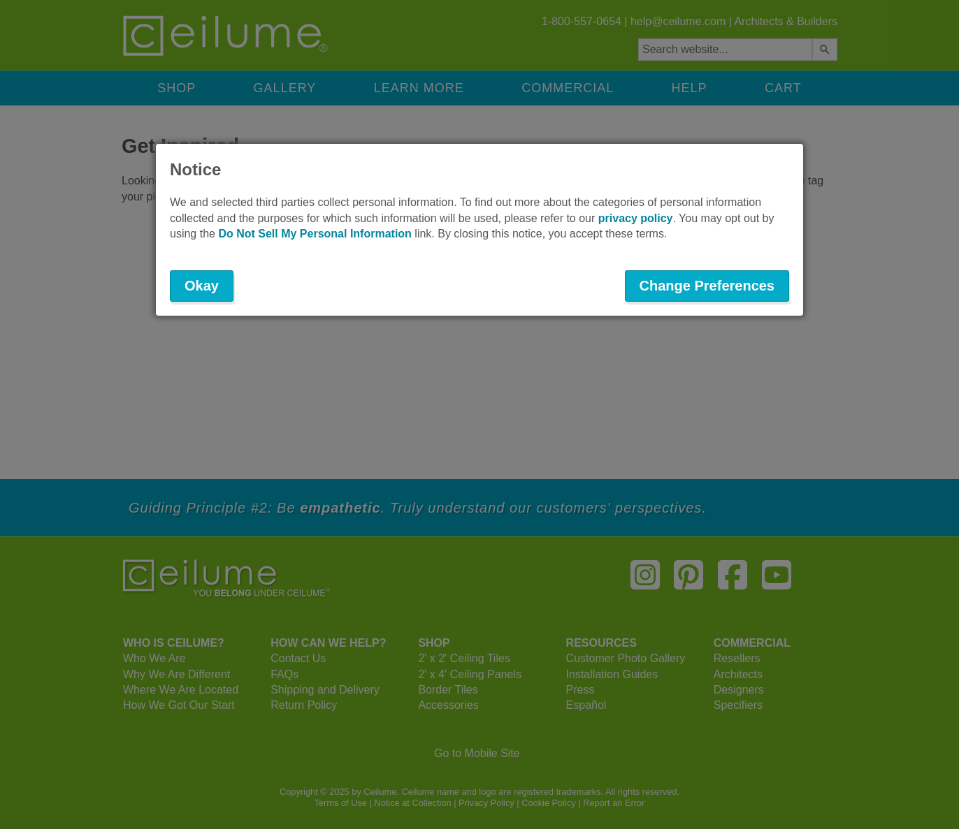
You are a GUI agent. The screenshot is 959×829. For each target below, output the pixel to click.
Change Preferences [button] (707, 285)
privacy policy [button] (635, 218)
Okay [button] (202, 285)
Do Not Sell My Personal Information (314, 234)
